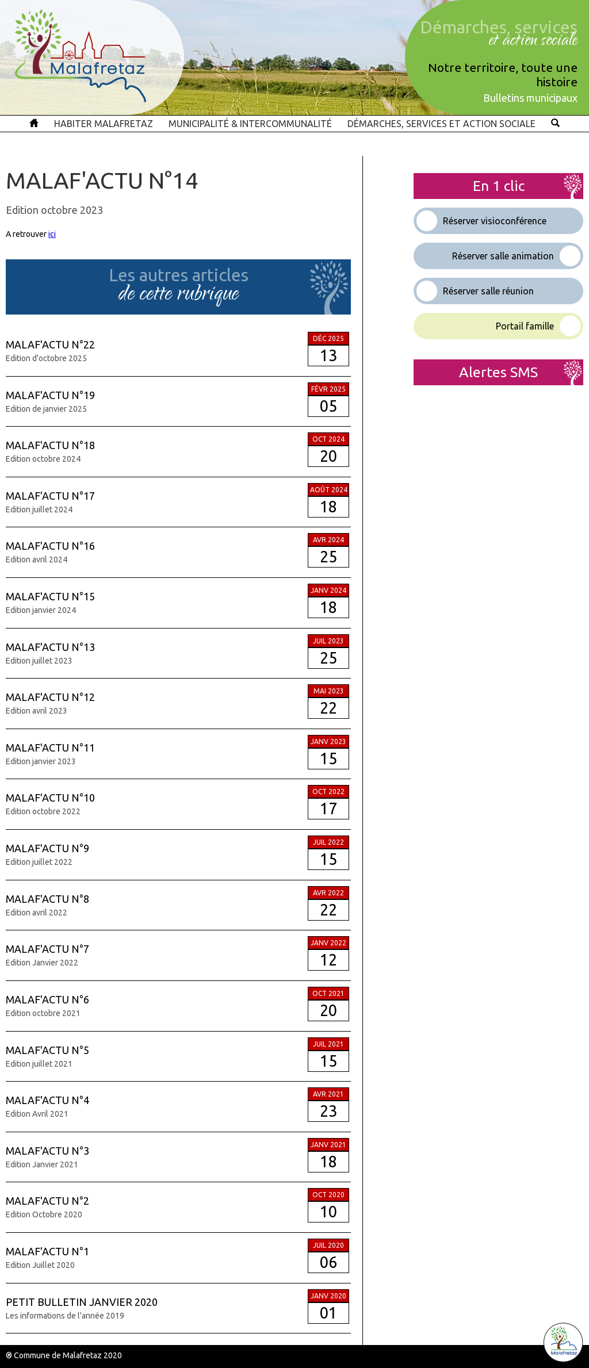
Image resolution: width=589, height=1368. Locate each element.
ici (52, 234)
